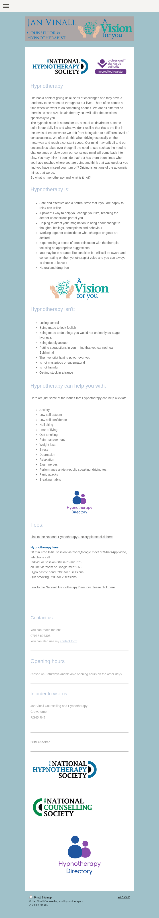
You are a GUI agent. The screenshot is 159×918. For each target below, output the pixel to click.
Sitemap (47, 897)
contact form (68, 641)
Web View (124, 897)
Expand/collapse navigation (79, 6)
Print (34, 897)
